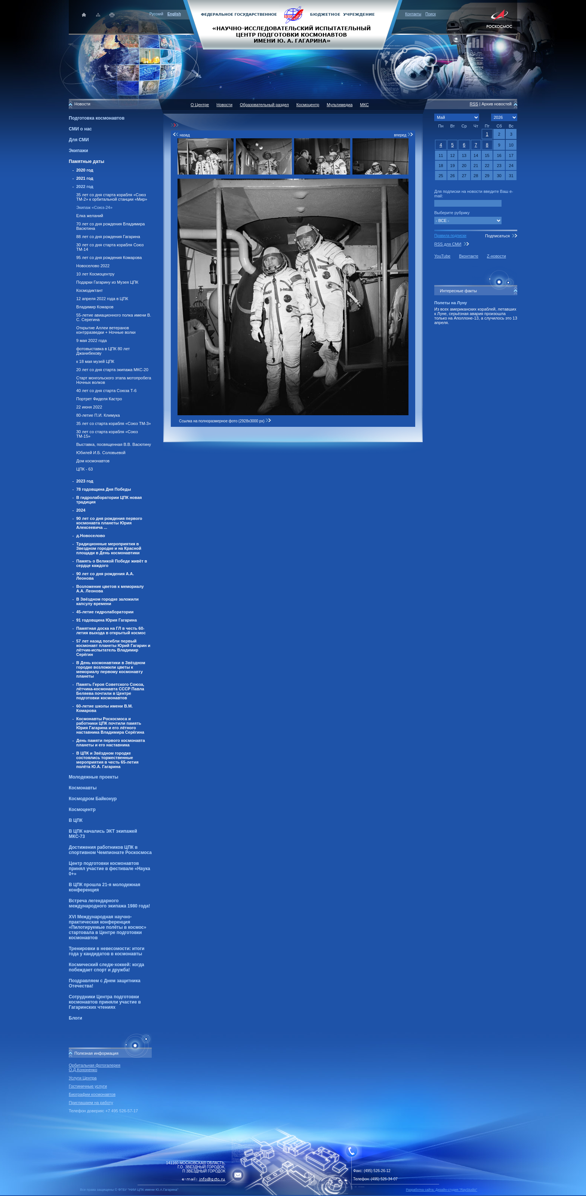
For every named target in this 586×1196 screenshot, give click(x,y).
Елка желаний (89, 215)
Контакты (413, 14)
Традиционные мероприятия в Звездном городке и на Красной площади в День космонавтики (108, 548)
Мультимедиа (339, 104)
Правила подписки (450, 236)
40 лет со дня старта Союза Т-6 (106, 390)
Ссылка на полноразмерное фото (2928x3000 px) (225, 421)
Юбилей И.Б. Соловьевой (101, 452)
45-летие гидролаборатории (104, 612)
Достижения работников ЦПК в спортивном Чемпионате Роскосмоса (110, 850)
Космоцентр (82, 809)
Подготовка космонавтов (96, 118)
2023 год (84, 481)
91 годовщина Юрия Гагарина (106, 620)
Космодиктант (89, 290)
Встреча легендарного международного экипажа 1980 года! (109, 903)
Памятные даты (86, 161)
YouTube (442, 256)
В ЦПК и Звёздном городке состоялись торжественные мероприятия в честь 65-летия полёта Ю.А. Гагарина (107, 760)
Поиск (430, 14)
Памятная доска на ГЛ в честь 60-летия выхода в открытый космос (111, 630)
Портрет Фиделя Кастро (99, 399)
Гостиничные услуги (88, 1086)
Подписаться (497, 236)
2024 (80, 510)
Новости (224, 104)
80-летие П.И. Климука (98, 415)
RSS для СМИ (447, 244)
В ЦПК (76, 820)
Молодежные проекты (93, 777)
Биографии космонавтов (92, 1094)
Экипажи (78, 150)
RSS (474, 104)
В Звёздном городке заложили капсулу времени (107, 601)
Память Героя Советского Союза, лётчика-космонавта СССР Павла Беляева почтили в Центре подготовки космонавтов (110, 691)
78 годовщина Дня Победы (103, 489)
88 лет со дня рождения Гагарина (108, 236)
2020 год (84, 170)
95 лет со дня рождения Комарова (109, 257)
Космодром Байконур (93, 798)
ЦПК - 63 (84, 469)
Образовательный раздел (264, 104)
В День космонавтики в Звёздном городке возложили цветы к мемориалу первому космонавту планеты (110, 669)
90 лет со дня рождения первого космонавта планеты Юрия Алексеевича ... (109, 523)
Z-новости (496, 256)
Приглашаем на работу (91, 1102)
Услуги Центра (83, 1078)
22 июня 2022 (89, 407)
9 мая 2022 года (91, 340)
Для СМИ (79, 139)
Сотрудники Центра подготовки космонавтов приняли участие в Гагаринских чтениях (105, 1002)
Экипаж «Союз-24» (94, 207)
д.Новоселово (90, 535)
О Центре (200, 104)
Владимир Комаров (95, 307)
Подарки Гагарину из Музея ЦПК (107, 282)
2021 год (84, 178)
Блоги (75, 1018)
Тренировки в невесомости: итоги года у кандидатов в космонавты (106, 951)
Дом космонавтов (93, 461)
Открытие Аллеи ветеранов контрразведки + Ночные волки (106, 330)
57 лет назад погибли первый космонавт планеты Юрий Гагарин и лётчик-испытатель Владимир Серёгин (113, 648)
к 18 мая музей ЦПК (95, 361)
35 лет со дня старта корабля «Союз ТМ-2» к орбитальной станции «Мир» (111, 196)
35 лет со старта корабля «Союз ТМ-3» (113, 423)
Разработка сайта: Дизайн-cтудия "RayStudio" (441, 1190)
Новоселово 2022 (93, 265)
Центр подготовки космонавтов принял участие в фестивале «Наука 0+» (109, 868)
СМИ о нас (80, 129)
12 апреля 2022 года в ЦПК (102, 298)
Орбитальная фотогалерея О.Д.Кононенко (94, 1067)
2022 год (84, 186)
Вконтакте (468, 256)
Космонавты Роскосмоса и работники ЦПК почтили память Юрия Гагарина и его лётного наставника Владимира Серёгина (110, 725)
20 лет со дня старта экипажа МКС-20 (112, 369)
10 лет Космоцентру (95, 274)
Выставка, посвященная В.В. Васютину (113, 444)
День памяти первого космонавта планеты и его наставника (110, 742)
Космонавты (82, 787)
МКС (364, 104)
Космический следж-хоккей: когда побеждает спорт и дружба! (106, 967)
